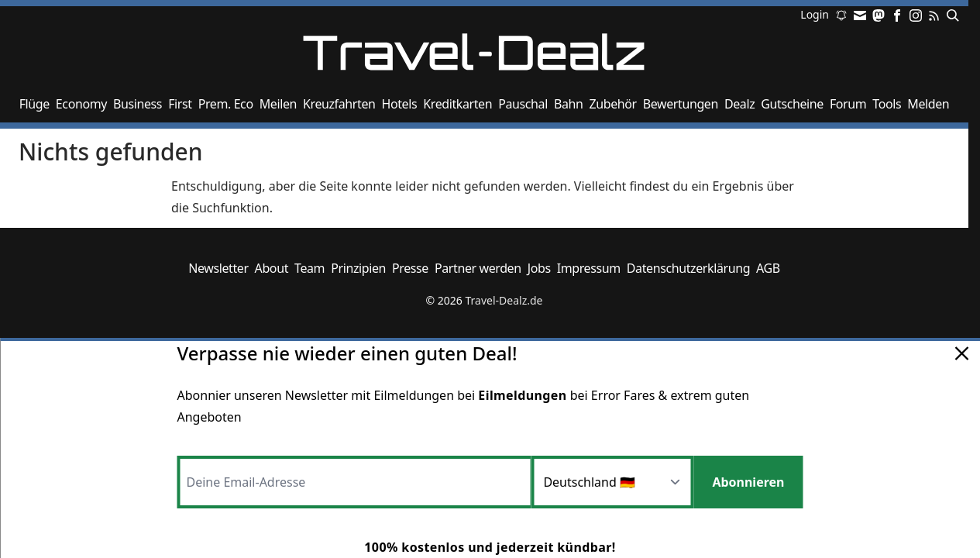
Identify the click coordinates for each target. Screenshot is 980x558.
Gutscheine (792, 103)
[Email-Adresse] (354, 482)
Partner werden (478, 268)
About (271, 268)
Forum (848, 103)
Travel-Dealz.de (503, 300)
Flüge (34, 103)
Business (137, 103)
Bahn (568, 103)
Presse (410, 268)
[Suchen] (949, 15)
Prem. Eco (225, 103)
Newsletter (218, 268)
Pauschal (523, 103)
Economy (81, 103)
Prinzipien (358, 268)
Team (309, 268)
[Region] (612, 482)
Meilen (278, 103)
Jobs (539, 268)
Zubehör (612, 103)
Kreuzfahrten (339, 103)
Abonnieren (748, 482)
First (179, 103)
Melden (928, 103)
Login (814, 15)
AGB (768, 268)
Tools (886, 103)
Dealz (739, 103)
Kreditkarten (457, 103)
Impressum (589, 268)
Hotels (400, 103)
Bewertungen (680, 103)
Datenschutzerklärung (688, 268)
